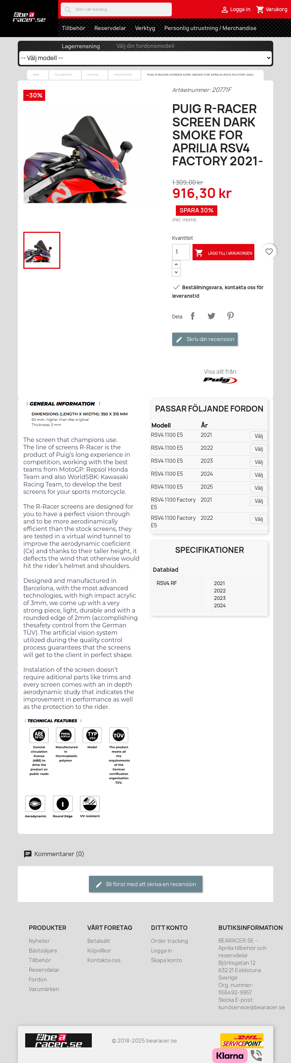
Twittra (211, 315)
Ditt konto (169, 928)
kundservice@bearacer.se (251, 1007)
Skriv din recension (204, 339)
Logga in (161, 950)
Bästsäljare (43, 950)
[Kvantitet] (181, 252)
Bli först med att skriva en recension (145, 884)
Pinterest (230, 315)
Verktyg (145, 28)
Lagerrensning (81, 46)
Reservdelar (110, 28)
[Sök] (116, 9)
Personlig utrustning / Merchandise (210, 28)
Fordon (38, 979)
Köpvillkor (99, 950)
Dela (192, 315)
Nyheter (39, 940)
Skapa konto (166, 960)
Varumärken (44, 989)
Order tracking (169, 940)
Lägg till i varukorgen (223, 253)
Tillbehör (73, 28)
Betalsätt (98, 940)
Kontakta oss (104, 960)
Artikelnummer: (191, 89)
